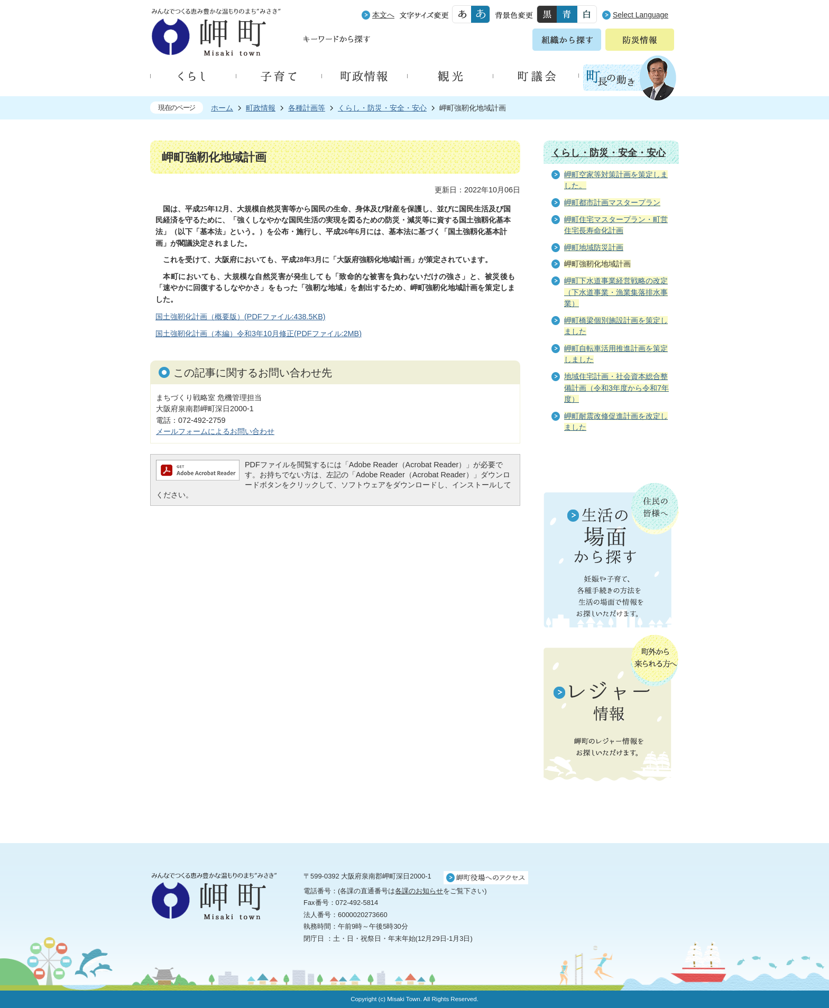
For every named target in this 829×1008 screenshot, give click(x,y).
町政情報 (260, 108)
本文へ (383, 15)
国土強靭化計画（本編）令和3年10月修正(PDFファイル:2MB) (258, 333)
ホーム (222, 108)
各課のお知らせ (419, 891)
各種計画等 (306, 108)
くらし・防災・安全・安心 (382, 108)
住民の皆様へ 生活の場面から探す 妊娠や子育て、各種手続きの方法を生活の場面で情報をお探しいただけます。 (611, 555)
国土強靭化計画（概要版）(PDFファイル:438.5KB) (240, 316)
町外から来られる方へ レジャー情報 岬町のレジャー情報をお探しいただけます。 (611, 709)
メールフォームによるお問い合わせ (215, 431)
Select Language (640, 15)
